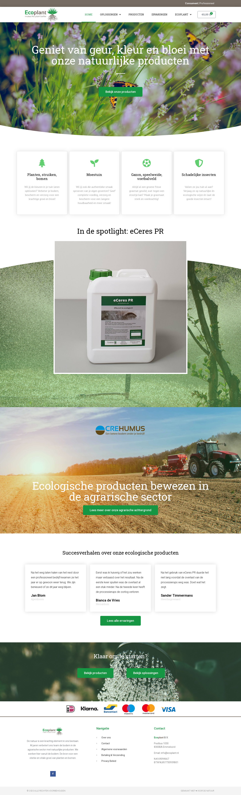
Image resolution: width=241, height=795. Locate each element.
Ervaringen (159, 14)
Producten (136, 14)
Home (88, 14)
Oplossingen (110, 14)
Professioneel (206, 3)
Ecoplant (183, 14)
